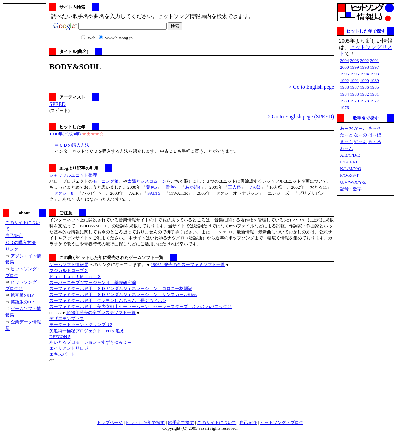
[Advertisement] (24, 106)
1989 (374, 80)
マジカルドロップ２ (68, 270)
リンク (11, 249)
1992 (344, 80)
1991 (354, 80)
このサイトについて (216, 422)
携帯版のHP (22, 295)
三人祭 (234, 187)
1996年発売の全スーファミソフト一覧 (188, 264)
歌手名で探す (366, 118)
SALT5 (153, 193)
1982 (364, 94)
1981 (374, 94)
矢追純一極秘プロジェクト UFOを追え (86, 330)
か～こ (360, 128)
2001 (374, 60)
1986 (364, 87)
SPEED (57, 104)
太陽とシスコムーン (146, 181)
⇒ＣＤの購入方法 (72, 145)
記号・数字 (351, 188)
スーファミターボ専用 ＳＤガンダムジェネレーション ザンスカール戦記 (123, 294)
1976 (344, 107)
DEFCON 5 (59, 336)
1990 (364, 80)
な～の (360, 134)
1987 (354, 87)
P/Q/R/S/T (349, 175)
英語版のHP (22, 301)
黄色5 (151, 187)
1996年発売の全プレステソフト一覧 (101, 312)
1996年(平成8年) (65, 133)
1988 (344, 87)
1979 (354, 100)
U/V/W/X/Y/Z (353, 182)
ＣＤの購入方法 (20, 242)
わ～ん (346, 148)
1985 (374, 87)
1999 (354, 67)
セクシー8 (63, 193)
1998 (364, 67)
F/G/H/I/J (348, 161)
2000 (344, 67)
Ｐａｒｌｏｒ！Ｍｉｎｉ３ (75, 276)
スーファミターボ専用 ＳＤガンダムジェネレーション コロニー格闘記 (120, 288)
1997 (374, 67)
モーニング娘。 (108, 181)
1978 (364, 100)
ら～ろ (374, 141)
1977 (374, 100)
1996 (344, 73)
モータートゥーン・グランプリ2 (80, 324)
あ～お (346, 128)
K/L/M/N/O (350, 168)
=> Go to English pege (310, 87)
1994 (364, 73)
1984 (344, 94)
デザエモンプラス (66, 318)
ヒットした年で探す (365, 31)
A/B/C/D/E (350, 155)
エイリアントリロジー (71, 348)
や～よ (360, 141)
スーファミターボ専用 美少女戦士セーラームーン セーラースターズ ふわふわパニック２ (140, 306)
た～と (346, 134)
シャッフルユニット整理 (73, 175)
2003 (354, 60)
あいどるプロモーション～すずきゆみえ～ (90, 342)
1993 (374, 73)
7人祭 (255, 187)
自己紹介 (14, 235)
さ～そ (374, 128)
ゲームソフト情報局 (68, 264)
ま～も (346, 141)
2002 (364, 60)
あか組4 (193, 187)
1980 (344, 100)
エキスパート (62, 354)
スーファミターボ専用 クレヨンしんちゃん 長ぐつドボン (107, 300)
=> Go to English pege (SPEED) (299, 116)
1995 (354, 73)
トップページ (110, 422)
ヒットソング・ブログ (281, 422)
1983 (354, 94)
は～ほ (374, 134)
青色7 (171, 187)
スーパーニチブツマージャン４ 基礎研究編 (92, 282)
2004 (344, 60)
